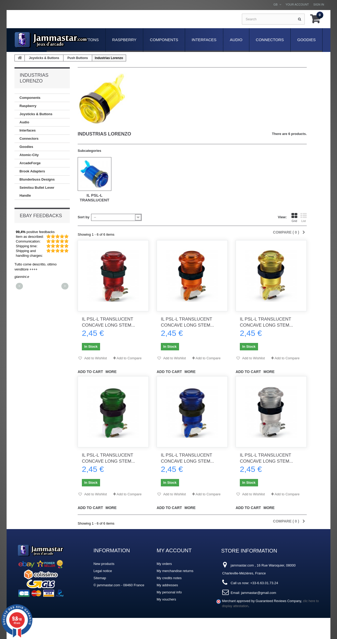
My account (174, 550)
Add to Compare (129, 358)
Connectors (270, 39)
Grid (294, 217)
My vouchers (166, 599)
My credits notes (169, 578)
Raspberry (124, 39)
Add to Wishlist (95, 358)
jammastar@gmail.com (258, 593)
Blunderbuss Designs (37, 179)
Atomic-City (29, 155)
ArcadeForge (30, 163)
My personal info (169, 592)
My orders (164, 564)
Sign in (318, 4)
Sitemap (99, 578)
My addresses (167, 585)
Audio (236, 39)
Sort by (84, 217)
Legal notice (102, 571)
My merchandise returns (175, 571)
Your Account (297, 4)
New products (103, 564)
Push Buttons (77, 58)
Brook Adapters (32, 171)
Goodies (306, 39)
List (303, 217)
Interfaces (204, 39)
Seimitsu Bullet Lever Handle (36, 191)
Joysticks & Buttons (44, 58)
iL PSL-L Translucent (95, 197)
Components (164, 39)
